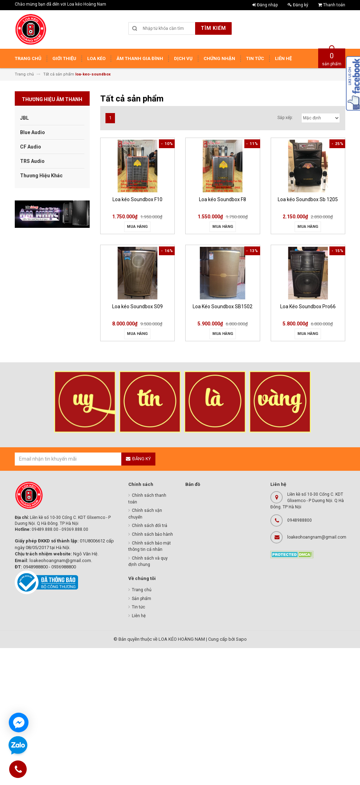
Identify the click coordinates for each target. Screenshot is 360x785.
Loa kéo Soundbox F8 (222, 199)
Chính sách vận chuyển (145, 514)
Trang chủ (142, 589)
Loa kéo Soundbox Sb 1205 (308, 199)
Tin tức (138, 607)
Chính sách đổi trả (149, 525)
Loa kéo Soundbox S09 (137, 306)
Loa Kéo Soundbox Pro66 (308, 306)
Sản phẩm (141, 598)
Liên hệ (139, 615)
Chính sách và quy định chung (148, 561)
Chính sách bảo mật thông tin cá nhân (149, 546)
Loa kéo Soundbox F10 (137, 199)
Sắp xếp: (285, 117)
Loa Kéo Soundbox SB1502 (222, 306)
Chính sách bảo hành (152, 534)
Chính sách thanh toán (147, 498)
